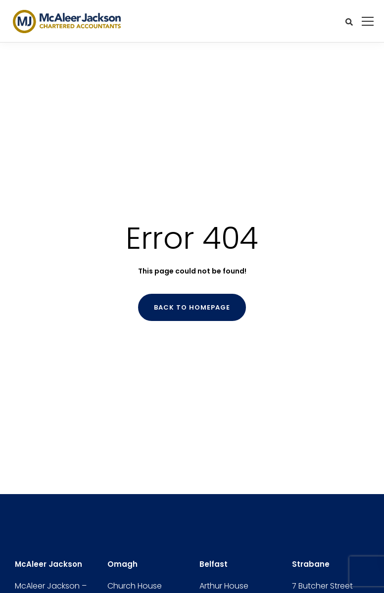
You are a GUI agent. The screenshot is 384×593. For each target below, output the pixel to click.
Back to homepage (192, 307)
